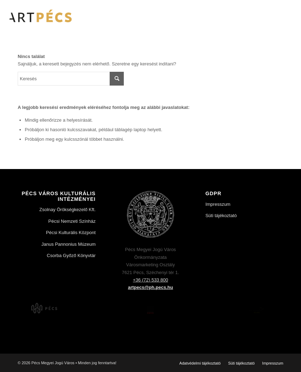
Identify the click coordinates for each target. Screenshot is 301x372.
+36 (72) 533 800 (150, 280)
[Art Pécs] (40, 16)
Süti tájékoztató (221, 215)
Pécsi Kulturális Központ (70, 232)
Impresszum (218, 204)
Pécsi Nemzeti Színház (72, 221)
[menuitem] (200, 363)
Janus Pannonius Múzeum (68, 244)
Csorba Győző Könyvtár (71, 255)
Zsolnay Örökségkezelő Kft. (67, 209)
